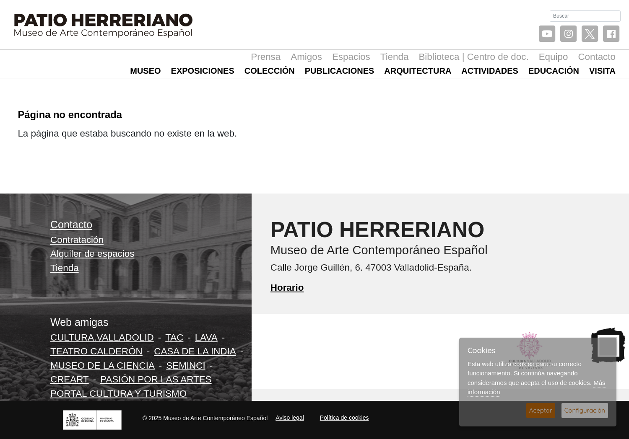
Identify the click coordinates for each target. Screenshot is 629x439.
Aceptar (540, 410)
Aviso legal (290, 417)
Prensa (266, 57)
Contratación (77, 240)
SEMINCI (185, 365)
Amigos (306, 57)
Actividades (489, 70)
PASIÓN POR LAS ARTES (155, 379)
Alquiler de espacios (92, 253)
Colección (269, 70)
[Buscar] (585, 16)
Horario (287, 287)
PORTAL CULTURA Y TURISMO (118, 393)
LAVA (206, 337)
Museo (145, 70)
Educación (553, 70)
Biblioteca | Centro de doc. (473, 57)
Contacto (597, 57)
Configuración (584, 410)
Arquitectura (417, 70)
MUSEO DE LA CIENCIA (102, 365)
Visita (602, 70)
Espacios (351, 57)
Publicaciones (339, 70)
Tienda (394, 57)
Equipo (553, 57)
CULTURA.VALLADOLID (102, 337)
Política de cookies (344, 417)
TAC (174, 337)
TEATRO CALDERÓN (96, 351)
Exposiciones (202, 70)
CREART (69, 379)
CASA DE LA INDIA (195, 351)
